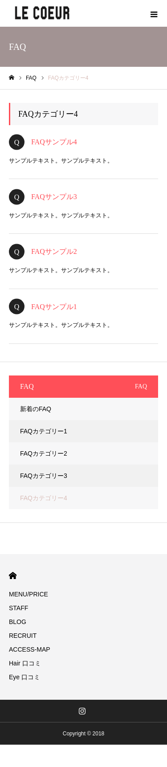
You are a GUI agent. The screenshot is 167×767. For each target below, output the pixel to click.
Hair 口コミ (25, 663)
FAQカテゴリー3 (43, 475)
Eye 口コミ (24, 677)
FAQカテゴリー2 (43, 453)
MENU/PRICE (28, 594)
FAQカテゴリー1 (43, 431)
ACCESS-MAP (29, 649)
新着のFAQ (35, 408)
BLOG (17, 621)
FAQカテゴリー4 (43, 498)
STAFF (18, 608)
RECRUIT (23, 635)
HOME (12, 575)
